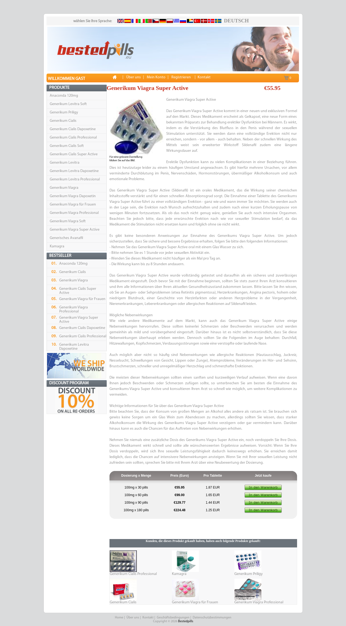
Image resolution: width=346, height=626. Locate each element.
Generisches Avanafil (66, 238)
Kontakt (148, 617)
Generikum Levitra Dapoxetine (74, 171)
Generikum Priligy (64, 112)
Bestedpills (185, 621)
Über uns (133, 617)
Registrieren (181, 77)
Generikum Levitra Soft (68, 104)
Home (119, 617)
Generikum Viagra (64, 188)
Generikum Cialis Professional (73, 138)
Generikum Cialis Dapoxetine (73, 129)
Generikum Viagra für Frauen (73, 205)
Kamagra (57, 246)
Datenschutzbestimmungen (212, 617)
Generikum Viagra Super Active (74, 230)
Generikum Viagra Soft (68, 221)
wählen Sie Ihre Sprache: (92, 21)
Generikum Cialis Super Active (74, 154)
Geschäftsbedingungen (173, 617)
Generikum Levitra (64, 163)
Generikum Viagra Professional (74, 213)
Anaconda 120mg (64, 96)
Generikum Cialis (63, 121)
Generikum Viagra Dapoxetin (73, 196)
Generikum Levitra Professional (75, 179)
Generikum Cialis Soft (67, 146)
